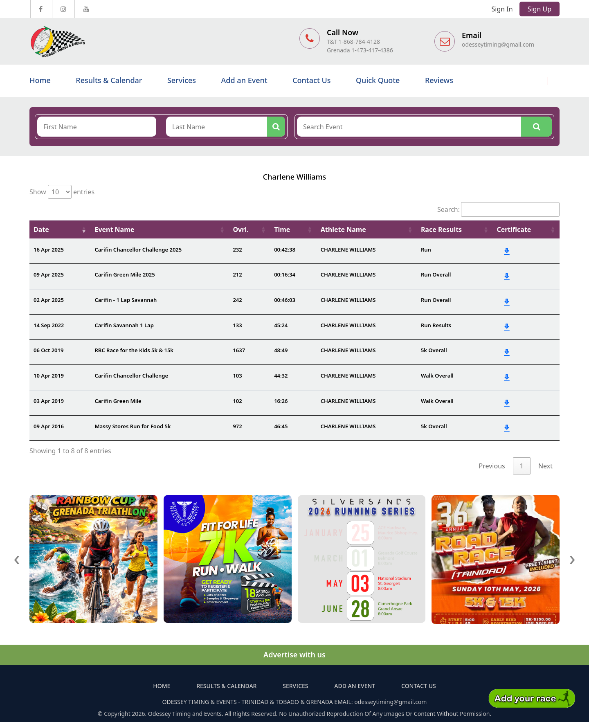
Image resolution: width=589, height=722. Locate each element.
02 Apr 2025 (49, 300)
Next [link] (545, 465)
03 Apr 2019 (49, 401)
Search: (498, 209)
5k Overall (434, 350)
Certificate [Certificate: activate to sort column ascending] (514, 229)
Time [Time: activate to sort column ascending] (282, 229)
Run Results (436, 325)
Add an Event (244, 80)
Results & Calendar (109, 80)
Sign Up (539, 8)
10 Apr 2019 (49, 375)
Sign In (502, 8)
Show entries (61, 192)
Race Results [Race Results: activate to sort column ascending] (441, 229)
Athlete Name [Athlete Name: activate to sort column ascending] (343, 229)
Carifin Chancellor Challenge (131, 375)
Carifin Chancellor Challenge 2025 (138, 249)
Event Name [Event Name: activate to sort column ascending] (114, 229)
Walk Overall (437, 375)
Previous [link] (492, 465)
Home (40, 80)
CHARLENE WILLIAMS (348, 249)
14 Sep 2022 (49, 325)
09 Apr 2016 (49, 426)
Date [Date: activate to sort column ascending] (41, 229)
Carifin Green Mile (117, 401)
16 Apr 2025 (49, 249)
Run (426, 249)
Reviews (439, 80)
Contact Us (311, 80)
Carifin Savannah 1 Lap (123, 325)
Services (181, 80)
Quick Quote (378, 80)
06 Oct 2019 (48, 350)
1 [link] (522, 465)
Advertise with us (294, 654)
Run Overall (436, 274)
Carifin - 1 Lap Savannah (125, 300)
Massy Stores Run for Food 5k (132, 426)
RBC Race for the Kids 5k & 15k (133, 350)
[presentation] (16, 557)
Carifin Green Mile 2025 (124, 274)
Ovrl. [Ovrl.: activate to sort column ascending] (240, 229)
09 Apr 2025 (49, 274)
